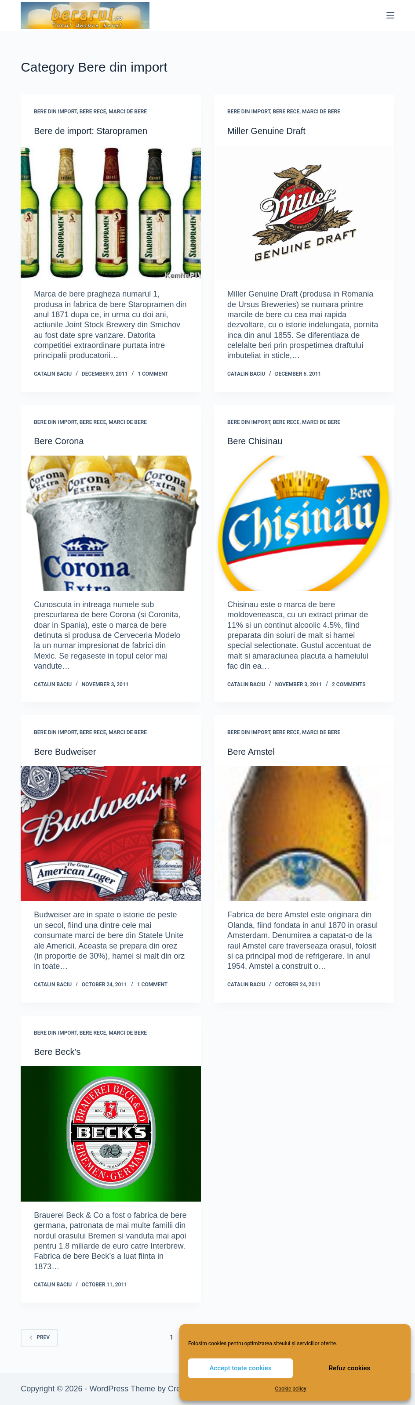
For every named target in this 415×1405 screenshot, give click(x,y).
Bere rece (93, 112)
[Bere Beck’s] (111, 1133)
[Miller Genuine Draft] (304, 212)
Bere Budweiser (65, 752)
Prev (39, 1337)
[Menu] (390, 15)
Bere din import (55, 112)
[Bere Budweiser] (111, 833)
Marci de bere (128, 112)
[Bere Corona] (111, 523)
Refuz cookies (350, 1368)
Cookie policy (290, 1389)
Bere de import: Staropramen (90, 131)
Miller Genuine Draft (266, 131)
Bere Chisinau (255, 441)
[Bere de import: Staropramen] (111, 212)
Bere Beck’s (57, 1052)
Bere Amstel (251, 752)
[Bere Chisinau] (304, 523)
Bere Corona (59, 441)
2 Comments (349, 684)
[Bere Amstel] (304, 833)
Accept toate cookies (240, 1368)
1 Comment (153, 374)
